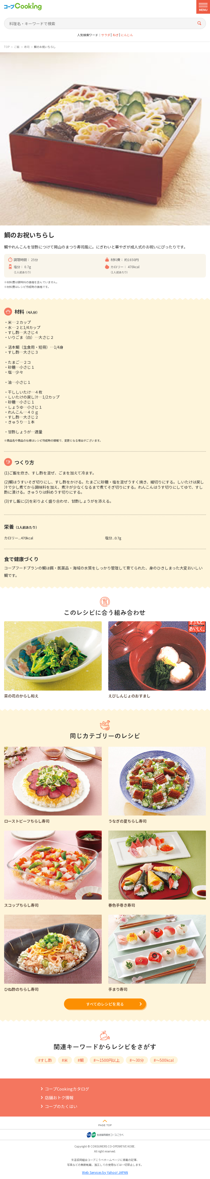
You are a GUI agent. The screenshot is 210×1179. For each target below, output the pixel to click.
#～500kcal (164, 1060)
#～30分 (137, 1060)
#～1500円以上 (107, 1060)
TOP (7, 46)
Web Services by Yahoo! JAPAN (105, 1172)
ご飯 (16, 46)
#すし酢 (45, 1060)
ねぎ (116, 35)
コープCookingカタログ (67, 1089)
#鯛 (81, 1060)
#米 (65, 1060)
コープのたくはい (61, 1106)
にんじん (127, 35)
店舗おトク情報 (59, 1097)
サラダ (105, 35)
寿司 (27, 46)
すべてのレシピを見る (105, 1004)
